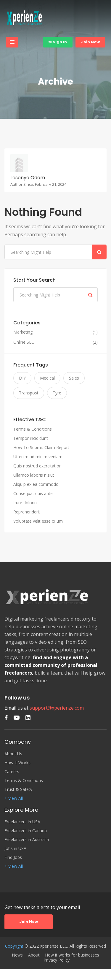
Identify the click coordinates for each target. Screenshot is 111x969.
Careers (11, 771)
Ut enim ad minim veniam (37, 456)
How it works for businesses (72, 955)
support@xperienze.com (57, 708)
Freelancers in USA (22, 821)
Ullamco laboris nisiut (33, 475)
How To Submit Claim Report (41, 447)
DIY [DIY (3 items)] (22, 378)
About (34, 955)
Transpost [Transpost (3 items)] (28, 393)
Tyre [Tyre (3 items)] (57, 393)
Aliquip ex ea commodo (36, 484)
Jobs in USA (15, 848)
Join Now (90, 42)
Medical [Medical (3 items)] (47, 378)
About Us (13, 753)
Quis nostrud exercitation (37, 466)
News (17, 955)
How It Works (17, 762)
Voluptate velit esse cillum (38, 521)
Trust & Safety (18, 789)
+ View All (13, 798)
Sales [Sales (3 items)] (74, 378)
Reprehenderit (26, 512)
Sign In (58, 42)
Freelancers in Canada (25, 830)
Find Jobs (13, 857)
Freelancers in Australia (26, 839)
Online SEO (24, 342)
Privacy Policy (57, 960)
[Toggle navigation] (12, 42)
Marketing (23, 332)
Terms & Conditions (32, 429)
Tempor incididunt (30, 438)
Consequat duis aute (33, 493)
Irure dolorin (25, 502)
